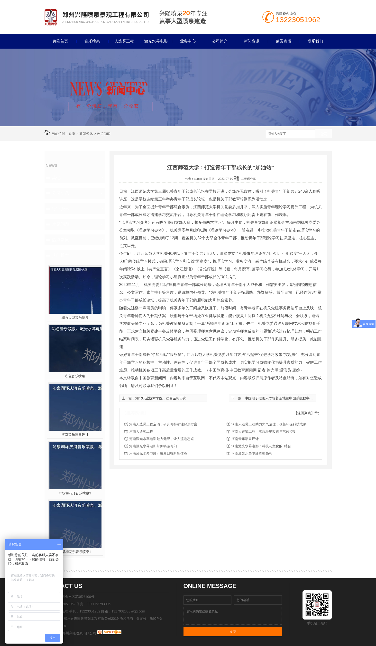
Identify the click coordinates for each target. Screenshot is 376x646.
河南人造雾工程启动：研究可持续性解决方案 (163, 424)
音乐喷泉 (92, 41)
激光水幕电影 (156, 41)
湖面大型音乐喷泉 (75, 317)
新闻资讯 (251, 41)
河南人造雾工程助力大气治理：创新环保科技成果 (268, 424)
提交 (232, 631)
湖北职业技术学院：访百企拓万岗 (160, 398)
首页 (72, 134)
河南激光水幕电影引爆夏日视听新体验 (158, 453)
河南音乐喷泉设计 (75, 435)
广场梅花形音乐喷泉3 (75, 493)
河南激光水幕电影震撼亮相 (251, 453)
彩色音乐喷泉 (75, 376)
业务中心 (188, 41)
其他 (56, 177)
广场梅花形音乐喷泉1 (75, 552)
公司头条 (60, 193)
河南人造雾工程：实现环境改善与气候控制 (263, 431)
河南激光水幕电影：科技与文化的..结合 (261, 446)
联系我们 (315, 41)
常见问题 (60, 224)
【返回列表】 (304, 413)
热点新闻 (103, 134)
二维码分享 (248, 179)
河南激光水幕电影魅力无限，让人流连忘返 (161, 439)
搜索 (323, 134)
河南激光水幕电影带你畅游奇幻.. (154, 446)
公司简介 (220, 41)
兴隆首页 (60, 41)
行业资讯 (60, 208)
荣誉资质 (283, 41)
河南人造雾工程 (141, 431)
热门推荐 (60, 255)
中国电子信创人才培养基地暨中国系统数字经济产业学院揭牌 (291, 398)
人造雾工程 (124, 41)
